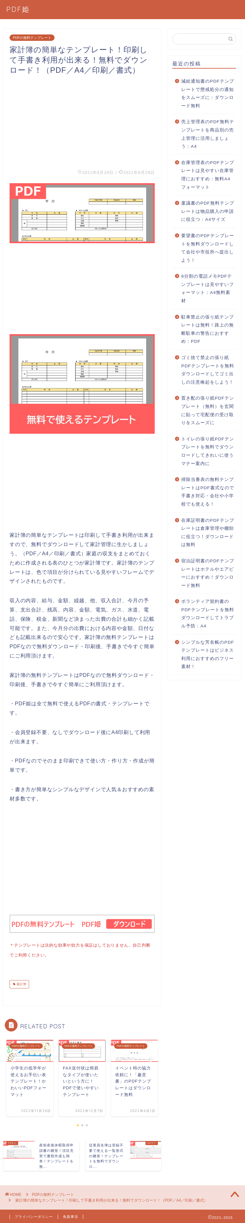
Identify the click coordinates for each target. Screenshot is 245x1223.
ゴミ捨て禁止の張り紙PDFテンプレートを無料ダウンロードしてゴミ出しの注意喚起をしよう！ (207, 370)
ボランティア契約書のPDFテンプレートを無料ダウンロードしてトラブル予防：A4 (207, 613)
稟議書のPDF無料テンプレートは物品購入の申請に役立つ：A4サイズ (207, 211)
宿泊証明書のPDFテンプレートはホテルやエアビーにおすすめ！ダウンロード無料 (207, 573)
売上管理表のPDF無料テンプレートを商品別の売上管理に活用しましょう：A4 (207, 134)
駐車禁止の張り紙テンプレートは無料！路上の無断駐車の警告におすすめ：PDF (207, 329)
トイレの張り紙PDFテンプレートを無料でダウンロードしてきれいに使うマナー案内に (207, 451)
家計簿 (21, 983)
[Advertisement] (82, 120)
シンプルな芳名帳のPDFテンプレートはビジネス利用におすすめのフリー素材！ (207, 654)
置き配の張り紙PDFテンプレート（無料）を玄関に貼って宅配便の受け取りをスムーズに (207, 410)
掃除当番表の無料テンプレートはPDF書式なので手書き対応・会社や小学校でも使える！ (207, 491)
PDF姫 (18, 9)
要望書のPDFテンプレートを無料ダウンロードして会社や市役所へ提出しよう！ (207, 248)
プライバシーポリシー (34, 1215)
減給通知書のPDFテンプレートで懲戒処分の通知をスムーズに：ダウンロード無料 (207, 93)
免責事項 (70, 1215)
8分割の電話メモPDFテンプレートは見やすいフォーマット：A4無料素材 (207, 288)
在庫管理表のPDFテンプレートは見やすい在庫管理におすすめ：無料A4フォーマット (207, 175)
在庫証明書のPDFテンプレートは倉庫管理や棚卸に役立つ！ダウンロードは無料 (207, 532)
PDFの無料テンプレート (32, 38)
